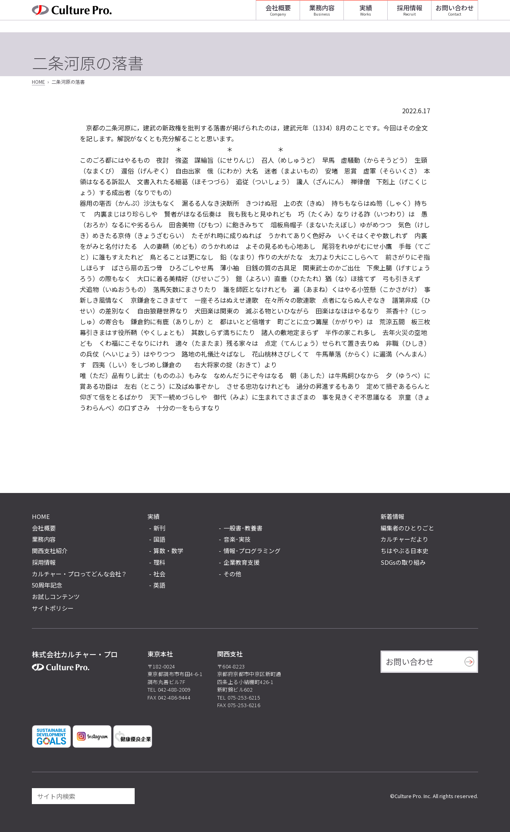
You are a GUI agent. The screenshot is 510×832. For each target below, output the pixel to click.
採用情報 (409, 14)
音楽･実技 (237, 539)
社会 (159, 574)
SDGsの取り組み (403, 562)
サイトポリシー (53, 608)
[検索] (125, 796)
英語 (159, 585)
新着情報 (392, 516)
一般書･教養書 (243, 528)
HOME (38, 81)
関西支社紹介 (50, 550)
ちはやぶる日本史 (404, 550)
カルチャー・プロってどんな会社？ (79, 574)
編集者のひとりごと (407, 528)
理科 (159, 562)
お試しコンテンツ (56, 596)
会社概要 (278, 14)
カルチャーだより (404, 539)
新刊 (159, 528)
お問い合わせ (454, 14)
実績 (365, 14)
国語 (159, 539)
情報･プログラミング (252, 551)
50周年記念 (47, 585)
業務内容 (322, 14)
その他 (232, 574)
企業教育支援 (241, 562)
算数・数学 (168, 551)
